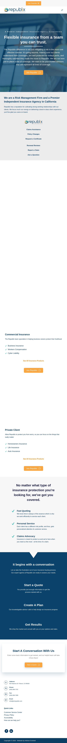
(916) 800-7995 (13, 695)
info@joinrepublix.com (15, 701)
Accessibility (8, 718)
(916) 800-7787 (13, 689)
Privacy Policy (9, 715)
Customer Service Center (13, 712)
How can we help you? (12, 720)
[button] (33, 664)
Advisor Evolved (30, 740)
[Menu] (62, 10)
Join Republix (33, 3)
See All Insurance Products (33, 361)
